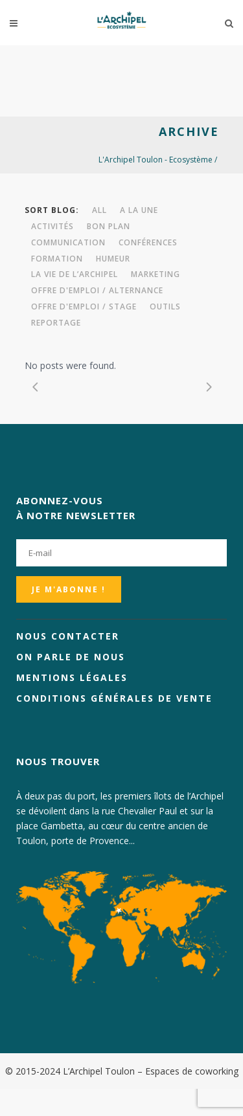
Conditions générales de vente (114, 698)
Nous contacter (67, 636)
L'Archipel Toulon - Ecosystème (155, 159)
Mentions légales (72, 677)
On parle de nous (70, 657)
